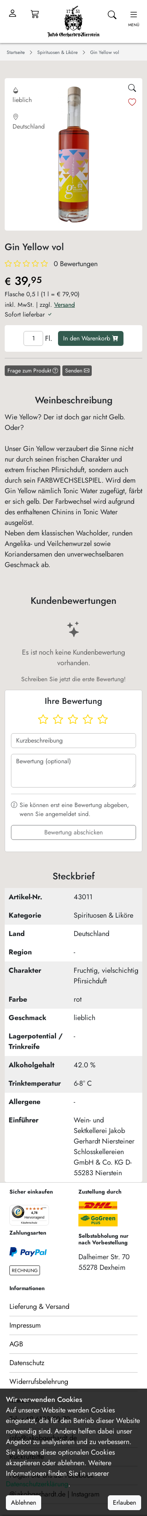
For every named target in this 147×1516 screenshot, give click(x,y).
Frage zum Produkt (32, 370)
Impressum (25, 1325)
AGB (16, 1344)
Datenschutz (26, 1363)
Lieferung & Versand (39, 1306)
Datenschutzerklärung (37, 1484)
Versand (64, 304)
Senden (77, 370)
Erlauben (124, 1502)
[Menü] (44, 1209)
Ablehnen (23, 1502)
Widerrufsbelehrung (38, 1381)
